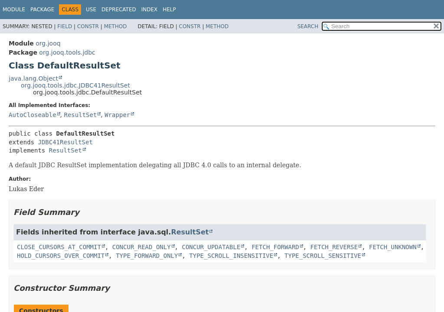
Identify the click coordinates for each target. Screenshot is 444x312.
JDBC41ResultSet (65, 142)
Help (169, 9)
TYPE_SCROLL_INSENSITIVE (231, 255)
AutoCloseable (32, 114)
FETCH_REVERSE (334, 247)
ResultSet (80, 114)
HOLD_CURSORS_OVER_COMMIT (60, 255)
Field (64, 26)
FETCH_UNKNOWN (393, 247)
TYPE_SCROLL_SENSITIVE (322, 255)
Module (14, 9)
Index (149, 9)
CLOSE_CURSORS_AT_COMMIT (59, 247)
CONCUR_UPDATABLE (211, 247)
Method (115, 26)
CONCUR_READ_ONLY (141, 247)
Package (42, 9)
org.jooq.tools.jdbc (67, 52)
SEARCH (308, 26)
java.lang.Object (33, 78)
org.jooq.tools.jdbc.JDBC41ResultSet (75, 85)
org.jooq (48, 43)
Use (91, 9)
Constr (88, 26)
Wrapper (117, 114)
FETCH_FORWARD (275, 247)
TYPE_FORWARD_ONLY (147, 255)
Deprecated (118, 9)
